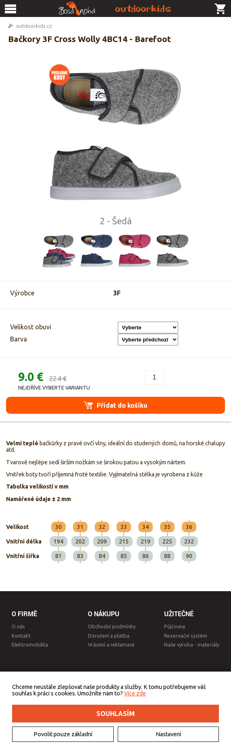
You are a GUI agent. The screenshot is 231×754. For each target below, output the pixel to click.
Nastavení (168, 734)
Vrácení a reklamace (111, 644)
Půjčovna (174, 626)
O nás (18, 626)
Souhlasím (115, 713)
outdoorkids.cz (34, 26)
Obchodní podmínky (111, 626)
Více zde (135, 693)
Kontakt (21, 635)
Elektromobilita (30, 644)
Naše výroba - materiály (191, 644)
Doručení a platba (108, 635)
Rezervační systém (185, 635)
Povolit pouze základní (62, 734)
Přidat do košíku (115, 405)
